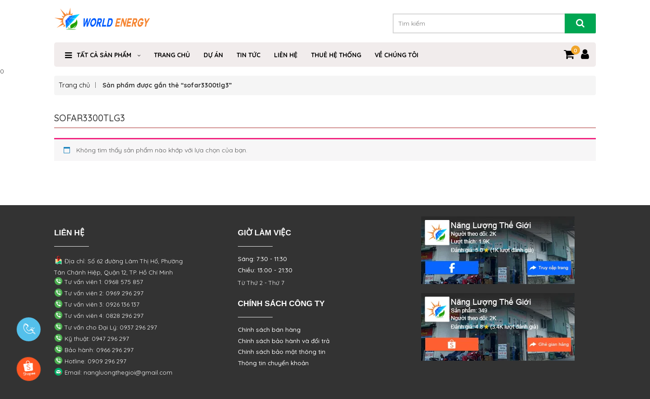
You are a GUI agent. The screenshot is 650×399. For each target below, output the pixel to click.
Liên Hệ (285, 55)
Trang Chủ (172, 55)
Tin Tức (248, 55)
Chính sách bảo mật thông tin (281, 351)
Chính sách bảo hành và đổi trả (284, 340)
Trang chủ (74, 85)
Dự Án (213, 55)
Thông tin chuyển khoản (273, 363)
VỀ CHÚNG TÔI (396, 55)
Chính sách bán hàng (269, 329)
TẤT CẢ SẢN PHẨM (104, 55)
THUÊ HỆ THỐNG (336, 55)
